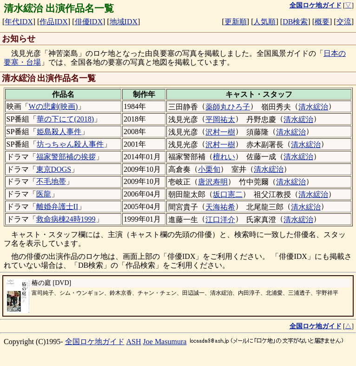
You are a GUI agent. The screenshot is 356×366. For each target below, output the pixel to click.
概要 (322, 22)
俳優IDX (89, 22)
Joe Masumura (165, 342)
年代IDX (19, 22)
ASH (133, 342)
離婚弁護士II (57, 206)
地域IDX (124, 22)
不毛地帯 (51, 181)
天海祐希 (220, 207)
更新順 (235, 22)
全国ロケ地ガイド (95, 342)
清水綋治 (313, 107)
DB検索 (295, 22)
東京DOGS (54, 169)
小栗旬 (209, 169)
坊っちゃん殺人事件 (70, 144)
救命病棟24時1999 (66, 219)
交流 (343, 22)
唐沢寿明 (213, 182)
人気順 (264, 22)
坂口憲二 (228, 194)
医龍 (43, 194)
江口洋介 (220, 220)
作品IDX (53, 22)
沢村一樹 (220, 132)
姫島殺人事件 (59, 132)
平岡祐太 (220, 119)
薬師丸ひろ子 (227, 107)
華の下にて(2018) (65, 119)
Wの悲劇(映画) (53, 106)
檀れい (224, 157)
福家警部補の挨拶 (66, 157)
